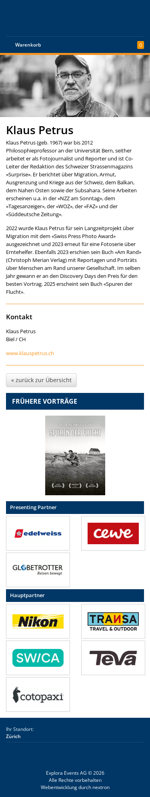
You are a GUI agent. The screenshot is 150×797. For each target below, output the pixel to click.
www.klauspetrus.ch (30, 353)
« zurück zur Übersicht (41, 380)
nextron (101, 787)
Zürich (13, 736)
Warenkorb (28, 44)
